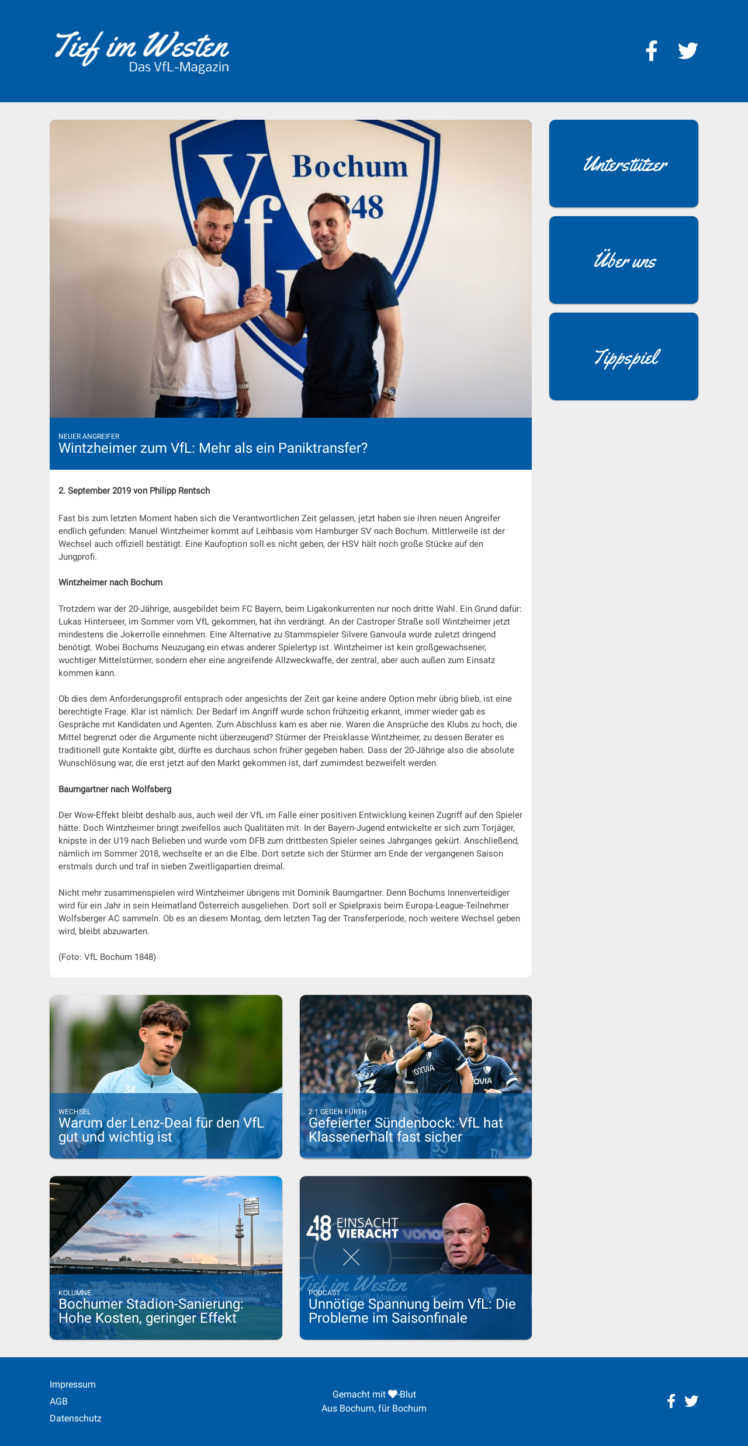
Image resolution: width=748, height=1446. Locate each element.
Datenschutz (76, 1418)
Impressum (73, 1384)
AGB (59, 1401)
